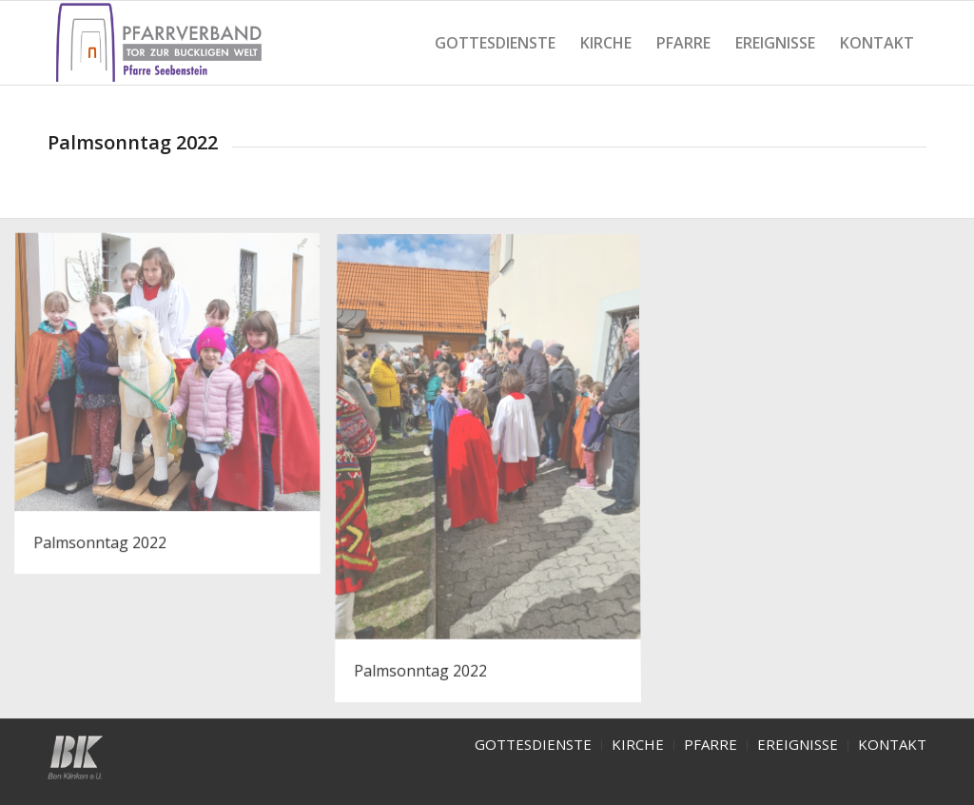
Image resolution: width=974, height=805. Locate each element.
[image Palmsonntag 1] (174, 411)
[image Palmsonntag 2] (495, 476)
